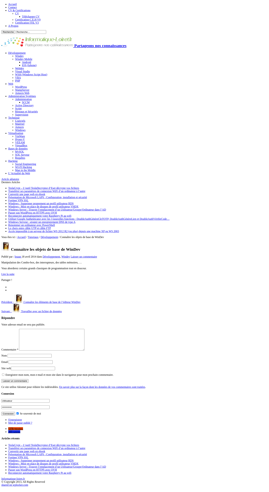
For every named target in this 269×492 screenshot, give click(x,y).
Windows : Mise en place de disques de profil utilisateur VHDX (43, 206)
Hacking (12, 160)
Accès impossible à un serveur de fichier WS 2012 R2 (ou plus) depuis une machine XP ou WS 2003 (63, 231)
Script (18, 108)
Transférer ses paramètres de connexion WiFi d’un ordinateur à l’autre (46, 191)
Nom (4, 359)
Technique (14, 117)
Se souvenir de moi (28, 417)
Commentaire (9, 353)
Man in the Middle (25, 170)
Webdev (19, 68)
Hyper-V (20, 139)
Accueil (12, 4)
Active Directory (24, 105)
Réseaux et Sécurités (26, 111)
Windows (20, 130)
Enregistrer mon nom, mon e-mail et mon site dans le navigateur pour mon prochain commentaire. (59, 378)
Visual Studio (22, 71)
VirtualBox (21, 145)
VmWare (20, 136)
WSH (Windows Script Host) (31, 74)
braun (18, 256)
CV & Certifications (19, 10)
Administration (23, 99)
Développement (17, 52)
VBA (18, 77)
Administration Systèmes (22, 96)
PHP (17, 80)
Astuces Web (22, 93)
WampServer (22, 89)
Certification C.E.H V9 (27, 19)
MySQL (19, 151)
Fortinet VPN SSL (18, 200)
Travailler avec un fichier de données (31, 311)
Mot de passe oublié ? (20, 426)
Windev (19, 56)
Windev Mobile (23, 59)
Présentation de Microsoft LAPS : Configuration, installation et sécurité (47, 197)
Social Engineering (25, 164)
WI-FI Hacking (23, 167)
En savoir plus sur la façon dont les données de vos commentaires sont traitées (102, 391)
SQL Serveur (22, 154)
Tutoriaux (33, 237)
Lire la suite (7, 274)
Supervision (21, 114)
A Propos (13, 25)
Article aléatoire (10, 179)
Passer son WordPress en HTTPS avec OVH (32, 212)
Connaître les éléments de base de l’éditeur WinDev (40, 302)
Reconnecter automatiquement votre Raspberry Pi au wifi (39, 215)
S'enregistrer (15, 423)
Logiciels (20, 120)
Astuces (19, 127)
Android (26, 62)
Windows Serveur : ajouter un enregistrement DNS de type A (41, 222)
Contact (12, 7)
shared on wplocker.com (14, 489)
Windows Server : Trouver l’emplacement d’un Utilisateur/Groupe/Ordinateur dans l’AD (57, 209)
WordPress (21, 86)
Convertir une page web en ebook (26, 194)
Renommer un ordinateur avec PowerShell (31, 225)
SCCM (26, 102)
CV (17, 13)
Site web (6, 372)
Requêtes (20, 157)
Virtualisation (15, 133)
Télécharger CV (30, 16)
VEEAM (20, 142)
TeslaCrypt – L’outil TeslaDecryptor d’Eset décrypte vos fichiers (43, 188)
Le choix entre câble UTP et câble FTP (29, 228)
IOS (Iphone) (29, 65)
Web (10, 83)
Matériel (19, 123)
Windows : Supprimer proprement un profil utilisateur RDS (41, 203)
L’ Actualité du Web (19, 173)
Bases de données (18, 148)
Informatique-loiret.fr (13, 482)
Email (4, 366)
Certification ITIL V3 (27, 22)
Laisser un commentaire (84, 256)
